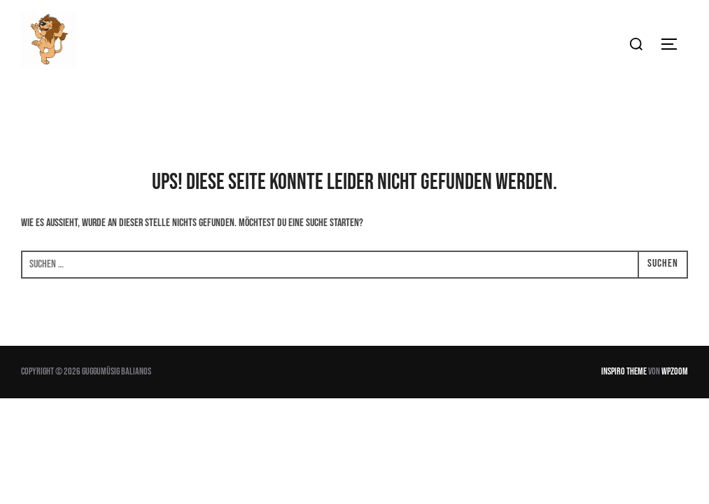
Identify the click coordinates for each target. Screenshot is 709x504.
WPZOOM (674, 371)
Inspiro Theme (624, 371)
